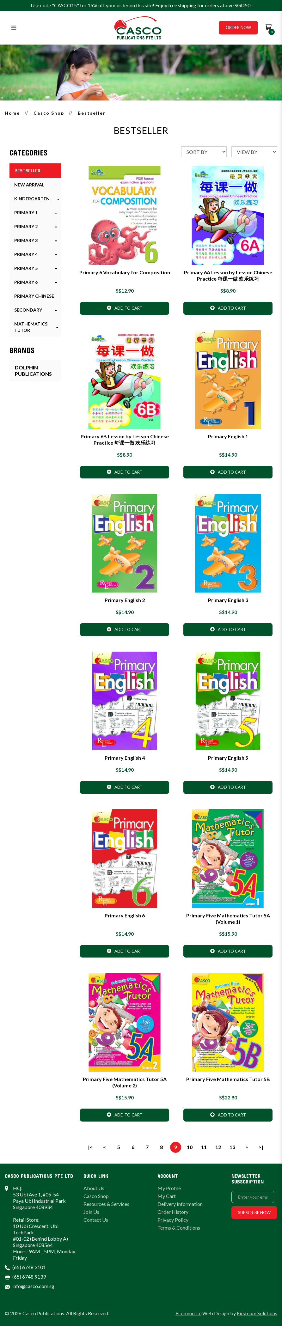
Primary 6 (26, 282)
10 (190, 1147)
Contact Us (95, 1220)
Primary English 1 (228, 436)
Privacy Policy (172, 1220)
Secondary (28, 310)
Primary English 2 (125, 600)
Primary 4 (26, 254)
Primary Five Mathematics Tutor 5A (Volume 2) (125, 1082)
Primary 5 (26, 268)
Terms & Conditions (178, 1228)
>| (260, 1147)
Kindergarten (32, 198)
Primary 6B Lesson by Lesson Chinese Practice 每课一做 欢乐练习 (125, 439)
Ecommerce (188, 1313)
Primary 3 (26, 240)
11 (204, 1147)
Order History (172, 1212)
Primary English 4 (125, 758)
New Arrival (29, 184)
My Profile (169, 1188)
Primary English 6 (125, 915)
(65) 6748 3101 (29, 1267)
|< (90, 1147)
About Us (93, 1188)
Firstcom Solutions (257, 1313)
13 (232, 1147)
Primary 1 (26, 212)
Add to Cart (125, 308)
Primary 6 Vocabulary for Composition (124, 272)
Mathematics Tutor (30, 327)
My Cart (166, 1196)
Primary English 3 (228, 600)
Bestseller (92, 113)
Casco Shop (49, 113)
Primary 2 (26, 226)
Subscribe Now (254, 1212)
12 (218, 1147)
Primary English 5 (228, 758)
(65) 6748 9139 (29, 1277)
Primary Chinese (34, 296)
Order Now (238, 27)
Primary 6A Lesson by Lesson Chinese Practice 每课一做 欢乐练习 (228, 275)
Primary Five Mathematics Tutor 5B (228, 1079)
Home (12, 113)
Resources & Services (106, 1204)
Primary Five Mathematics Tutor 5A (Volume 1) (228, 918)
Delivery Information (180, 1204)
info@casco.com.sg (33, 1286)
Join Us (91, 1212)
